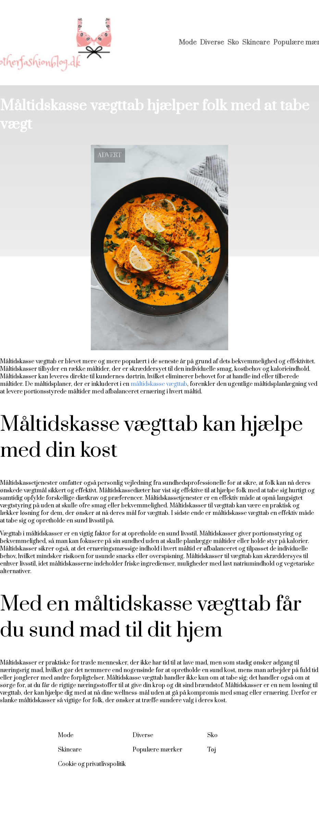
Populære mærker (157, 750)
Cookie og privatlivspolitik (92, 764)
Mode (188, 42)
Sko (233, 42)
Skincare (256, 42)
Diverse (212, 42)
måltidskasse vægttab (159, 384)
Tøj (211, 750)
